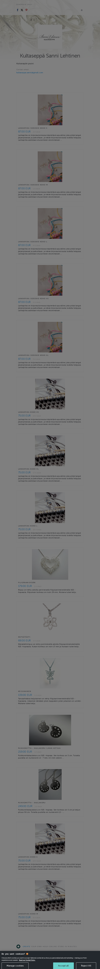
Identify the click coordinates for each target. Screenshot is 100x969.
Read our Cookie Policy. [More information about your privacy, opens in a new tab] (27, 964)
